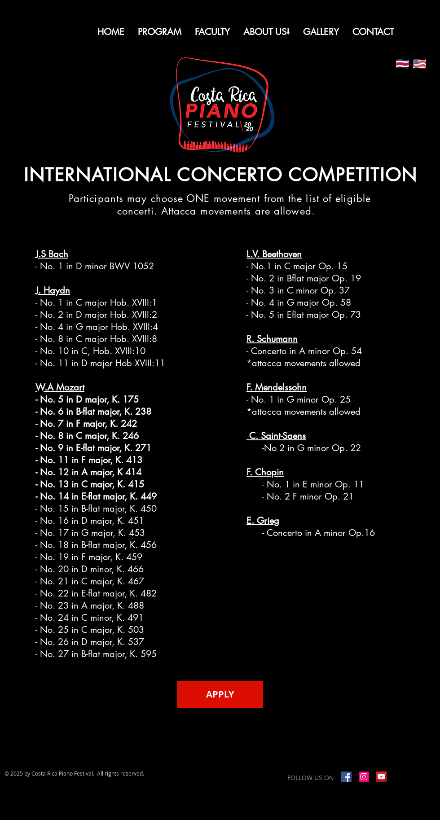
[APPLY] (220, 694)
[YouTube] (381, 777)
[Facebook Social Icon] (346, 777)
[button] (266, 32)
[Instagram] (364, 777)
